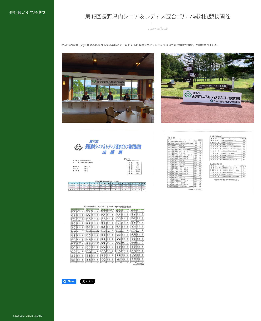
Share (68, 281)
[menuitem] (27, 153)
